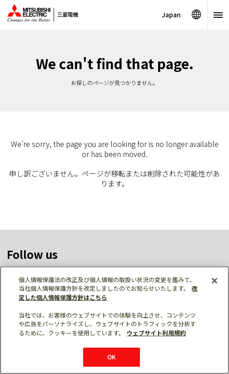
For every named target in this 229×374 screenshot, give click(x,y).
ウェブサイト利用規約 (156, 333)
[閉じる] (214, 281)
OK (111, 357)
